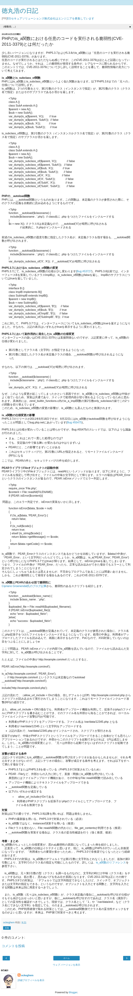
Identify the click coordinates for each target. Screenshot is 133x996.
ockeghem (27, 975)
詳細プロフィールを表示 (31, 980)
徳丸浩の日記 (20, 10)
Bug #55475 (74, 422)
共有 (7, 928)
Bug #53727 (84, 271)
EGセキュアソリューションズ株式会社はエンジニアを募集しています (50, 18)
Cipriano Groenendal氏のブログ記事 (24, 586)
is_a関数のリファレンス (111, 862)
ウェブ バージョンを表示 (66, 964)
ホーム (66, 958)
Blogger (73, 992)
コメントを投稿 (13, 946)
